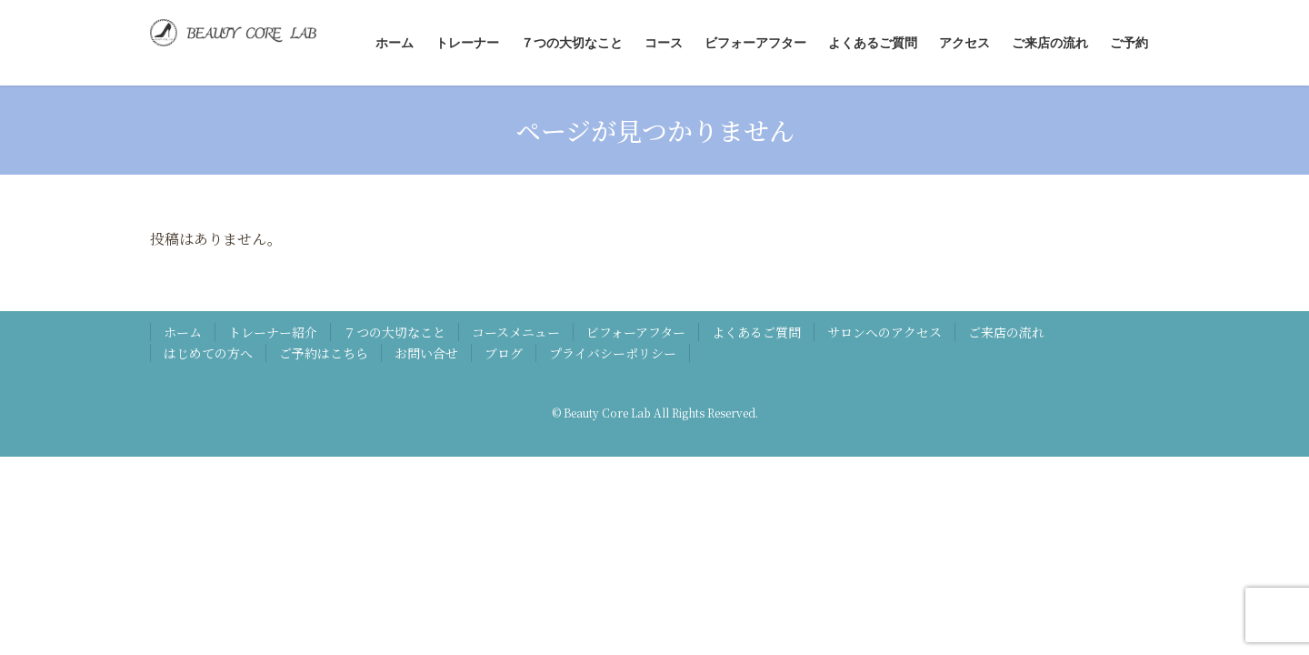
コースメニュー (516, 332)
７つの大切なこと (394, 332)
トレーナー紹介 (272, 332)
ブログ (504, 353)
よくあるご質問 (756, 332)
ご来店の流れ (1006, 332)
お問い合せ (426, 353)
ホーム (183, 332)
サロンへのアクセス (884, 332)
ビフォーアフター (635, 332)
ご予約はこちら (323, 353)
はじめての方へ (208, 353)
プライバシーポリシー (612, 353)
